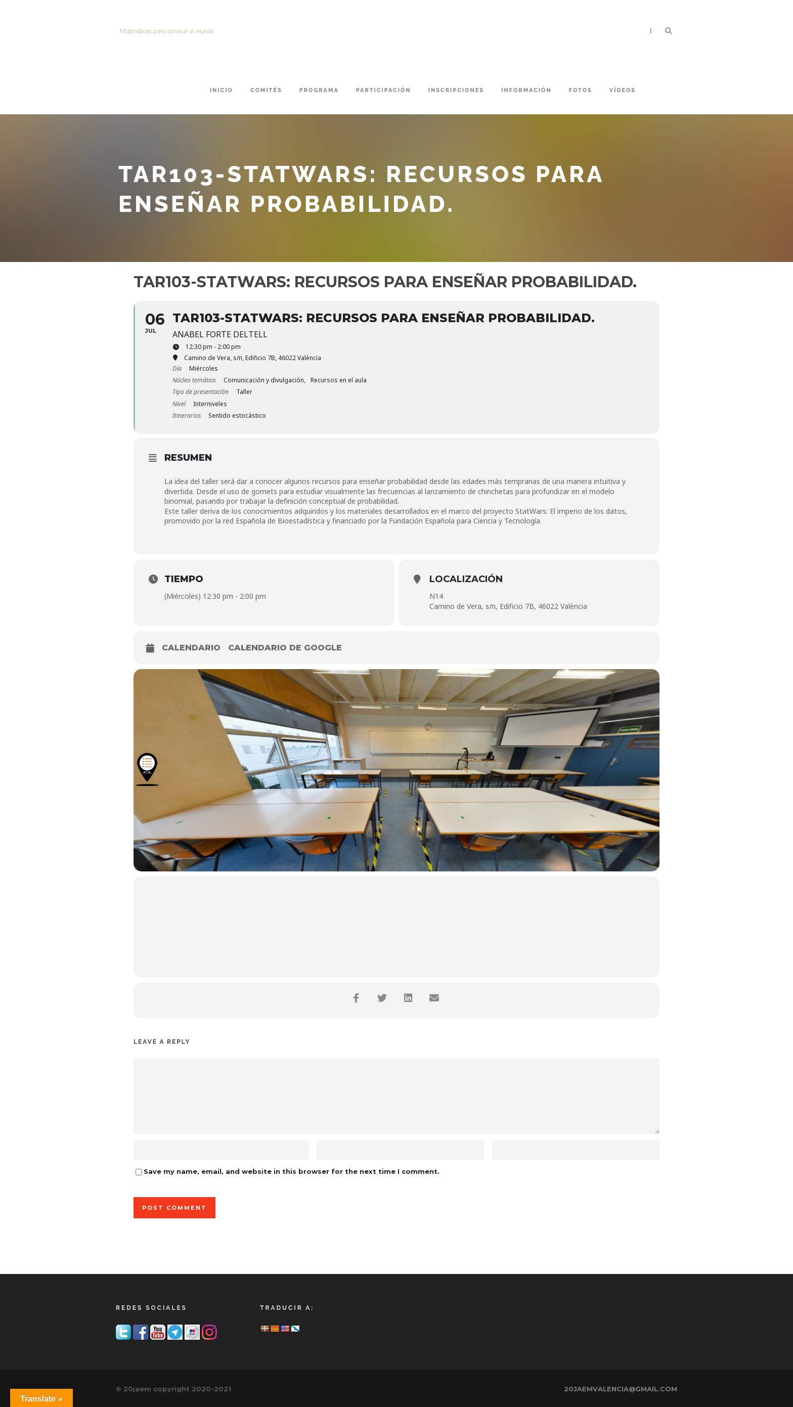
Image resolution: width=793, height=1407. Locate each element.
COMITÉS (266, 90)
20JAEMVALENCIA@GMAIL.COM (620, 1389)
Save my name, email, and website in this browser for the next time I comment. (291, 1171)
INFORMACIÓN (526, 90)
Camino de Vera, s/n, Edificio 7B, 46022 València (508, 606)
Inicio (221, 90)
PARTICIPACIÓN (383, 90)
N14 (436, 596)
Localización (466, 579)
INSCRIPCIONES (456, 90)
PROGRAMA (319, 90)
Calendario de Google (285, 647)
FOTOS (580, 90)
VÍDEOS (622, 90)
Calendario (191, 647)
